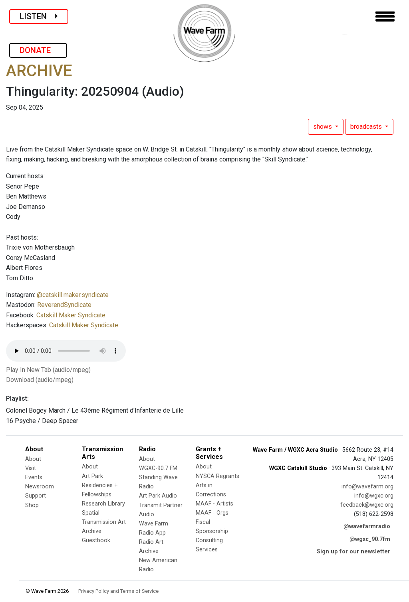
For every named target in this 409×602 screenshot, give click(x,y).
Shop (32, 505)
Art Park (92, 476)
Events (33, 477)
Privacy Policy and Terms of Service (118, 591)
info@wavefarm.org (367, 486)
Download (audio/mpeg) (39, 380)
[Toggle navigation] (385, 17)
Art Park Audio (158, 495)
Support (35, 495)
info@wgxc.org (373, 495)
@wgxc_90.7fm (369, 539)
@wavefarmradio (366, 526)
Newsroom (39, 486)
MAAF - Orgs (212, 513)
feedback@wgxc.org (366, 505)
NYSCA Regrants (217, 476)
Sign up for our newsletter (353, 551)
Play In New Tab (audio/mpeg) (48, 370)
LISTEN (39, 16)
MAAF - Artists (214, 503)
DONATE (38, 50)
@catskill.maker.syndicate (73, 295)
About (33, 459)
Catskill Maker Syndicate (70, 315)
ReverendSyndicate (64, 305)
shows (323, 126)
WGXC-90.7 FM (158, 468)
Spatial (90, 513)
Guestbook (96, 540)
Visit (30, 468)
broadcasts (366, 126)
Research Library (103, 503)
